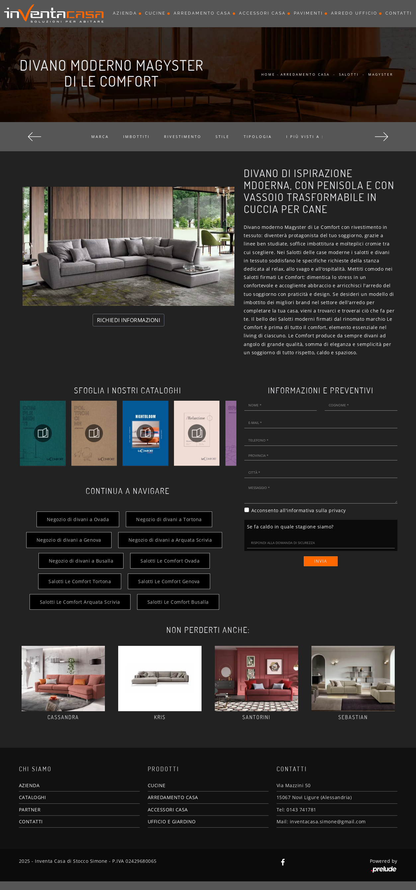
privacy (337, 510)
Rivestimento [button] (183, 136)
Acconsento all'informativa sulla (298, 510)
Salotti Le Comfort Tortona (79, 581)
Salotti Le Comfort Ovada (170, 561)
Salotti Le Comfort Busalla (178, 602)
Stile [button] (222, 136)
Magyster (380, 74)
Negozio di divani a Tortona (169, 519)
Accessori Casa (262, 13)
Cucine (155, 13)
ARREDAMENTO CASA (173, 797)
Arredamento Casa (202, 13)
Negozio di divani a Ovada (78, 519)
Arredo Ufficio (354, 13)
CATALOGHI (32, 797)
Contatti (398, 13)
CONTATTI (31, 821)
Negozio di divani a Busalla (81, 561)
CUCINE (157, 785)
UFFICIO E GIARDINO (172, 821)
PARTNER (30, 809)
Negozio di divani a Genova (69, 540)
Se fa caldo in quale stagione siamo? (290, 526)
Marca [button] (100, 136)
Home (268, 74)
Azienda (125, 13)
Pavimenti (308, 13)
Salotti (349, 74)
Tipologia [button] (258, 136)
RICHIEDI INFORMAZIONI (128, 320)
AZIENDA (29, 785)
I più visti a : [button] (305, 136)
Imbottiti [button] (136, 136)
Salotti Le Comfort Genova (169, 581)
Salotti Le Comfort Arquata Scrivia (80, 602)
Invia (320, 561)
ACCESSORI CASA (168, 809)
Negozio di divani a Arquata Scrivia (170, 540)
